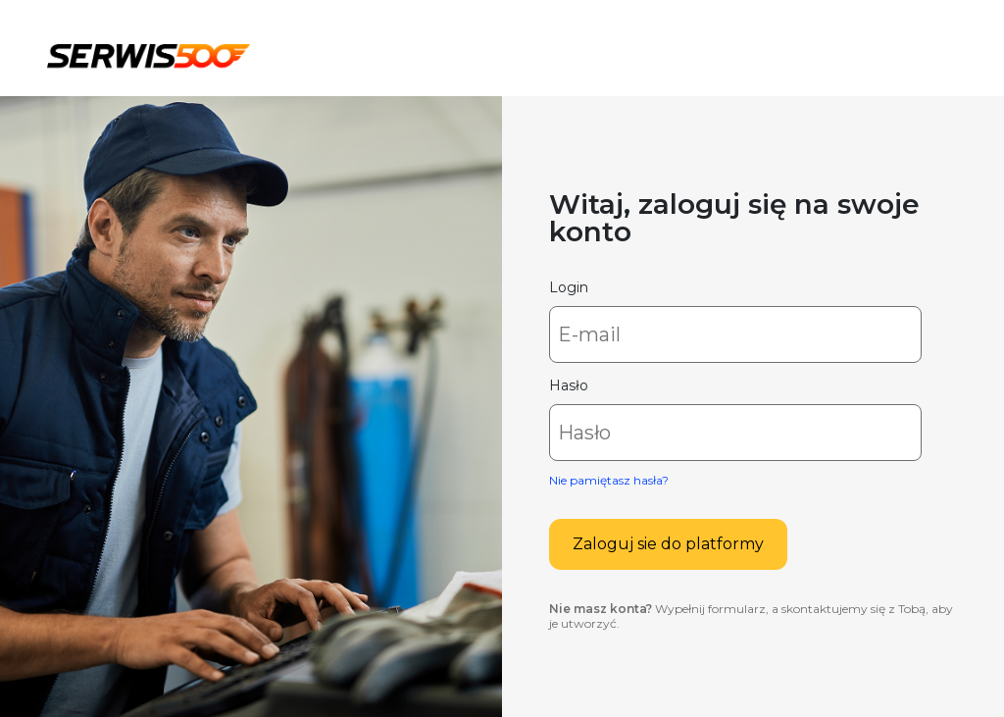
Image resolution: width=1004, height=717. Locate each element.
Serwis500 (148, 53)
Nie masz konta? (600, 608)
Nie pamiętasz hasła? (609, 480)
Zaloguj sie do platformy (668, 544)
